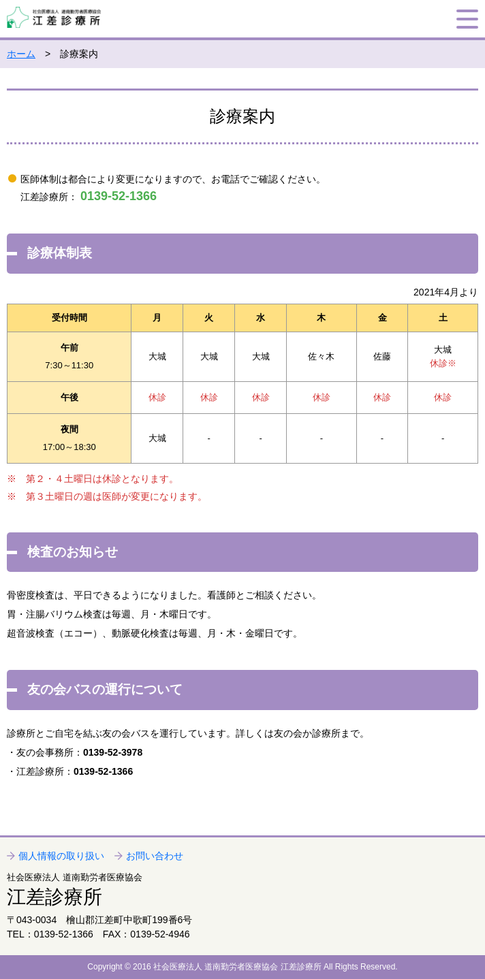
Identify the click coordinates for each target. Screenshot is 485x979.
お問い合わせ (154, 855)
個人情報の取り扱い (61, 855)
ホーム (21, 53)
